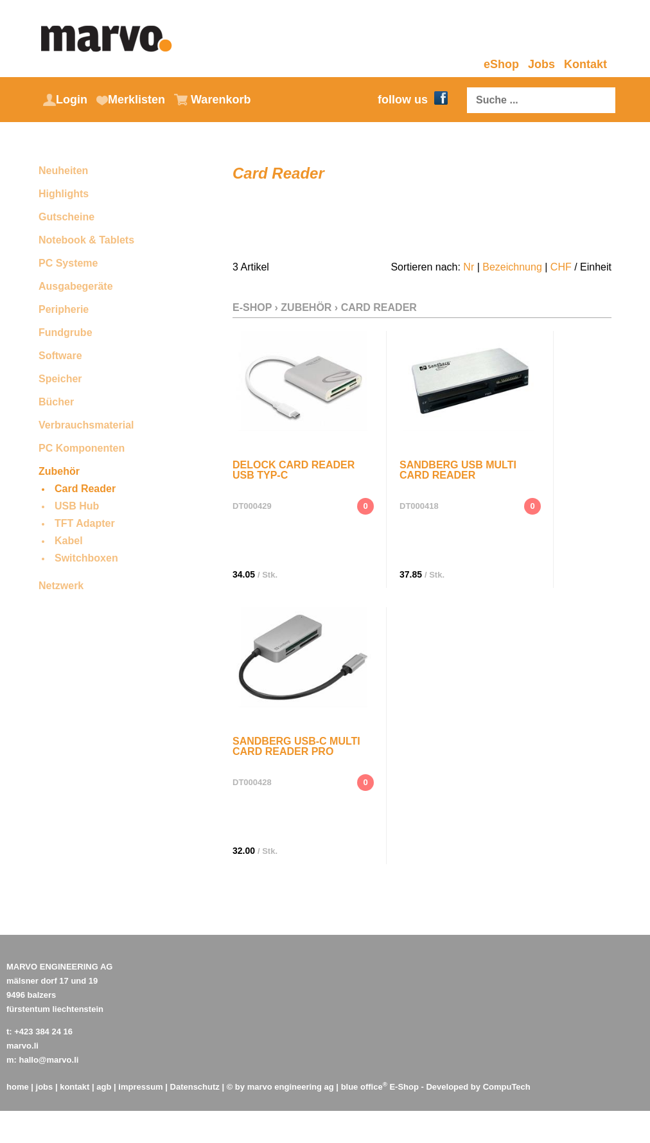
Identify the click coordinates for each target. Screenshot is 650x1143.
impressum (140, 1087)
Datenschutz (195, 1087)
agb (103, 1087)
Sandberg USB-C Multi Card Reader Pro (296, 746)
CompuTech (507, 1087)
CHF (561, 266)
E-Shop (252, 307)
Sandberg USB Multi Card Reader (458, 470)
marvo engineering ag (290, 1087)
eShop (501, 64)
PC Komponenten (82, 448)
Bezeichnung (512, 266)
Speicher (60, 378)
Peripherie (64, 309)
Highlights (64, 193)
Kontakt (585, 64)
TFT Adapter (85, 523)
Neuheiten (63, 170)
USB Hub (77, 506)
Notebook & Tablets (86, 240)
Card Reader (85, 488)
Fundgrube (65, 332)
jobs (44, 1087)
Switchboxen (86, 558)
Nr (468, 266)
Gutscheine (66, 216)
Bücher (56, 401)
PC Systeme (68, 263)
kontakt (74, 1087)
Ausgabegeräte (76, 286)
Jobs (541, 64)
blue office (364, 1087)
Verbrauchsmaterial (86, 425)
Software (60, 355)
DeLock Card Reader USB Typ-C (294, 470)
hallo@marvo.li (49, 1060)
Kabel (69, 540)
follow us (413, 99)
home (17, 1087)
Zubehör (59, 471)
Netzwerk (61, 585)
